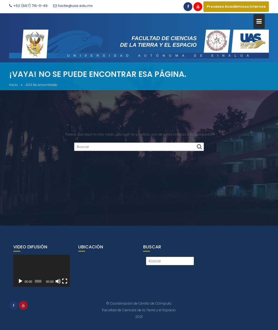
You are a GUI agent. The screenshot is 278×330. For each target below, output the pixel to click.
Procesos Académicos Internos (236, 6)
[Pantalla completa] (64, 283)
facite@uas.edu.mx (73, 5)
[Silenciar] (58, 283)
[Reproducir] (20, 283)
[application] (41, 273)
